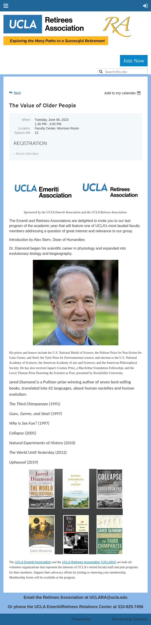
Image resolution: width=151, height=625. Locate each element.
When (26, 119)
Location (24, 128)
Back (17, 93)
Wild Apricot (101, 619)
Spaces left (22, 132)
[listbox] (123, 93)
